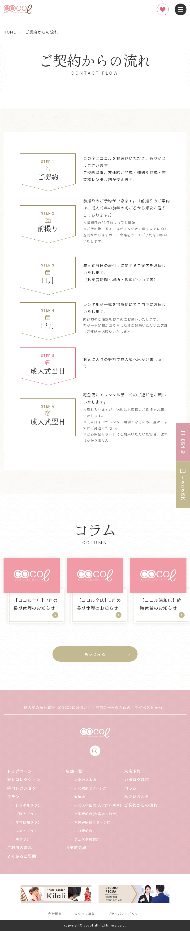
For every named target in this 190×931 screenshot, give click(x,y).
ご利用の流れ (19, 847)
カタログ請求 (136, 779)
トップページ (19, 771)
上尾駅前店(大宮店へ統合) (96, 813)
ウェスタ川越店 (87, 839)
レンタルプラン (28, 805)
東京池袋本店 (85, 779)
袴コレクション (21, 788)
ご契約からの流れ (141, 805)
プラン (13, 796)
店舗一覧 (74, 771)
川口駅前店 (83, 830)
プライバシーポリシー (125, 913)
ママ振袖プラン (28, 822)
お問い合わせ (136, 796)
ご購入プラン (27, 813)
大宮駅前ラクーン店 (90, 788)
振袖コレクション (23, 779)
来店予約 (132, 771)
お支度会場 (76, 847)
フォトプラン (27, 830)
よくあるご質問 (21, 856)
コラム (130, 788)
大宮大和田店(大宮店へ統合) (97, 805)
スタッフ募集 (84, 913)
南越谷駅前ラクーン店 (92, 822)
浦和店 (79, 796)
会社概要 (55, 913)
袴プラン (23, 839)
